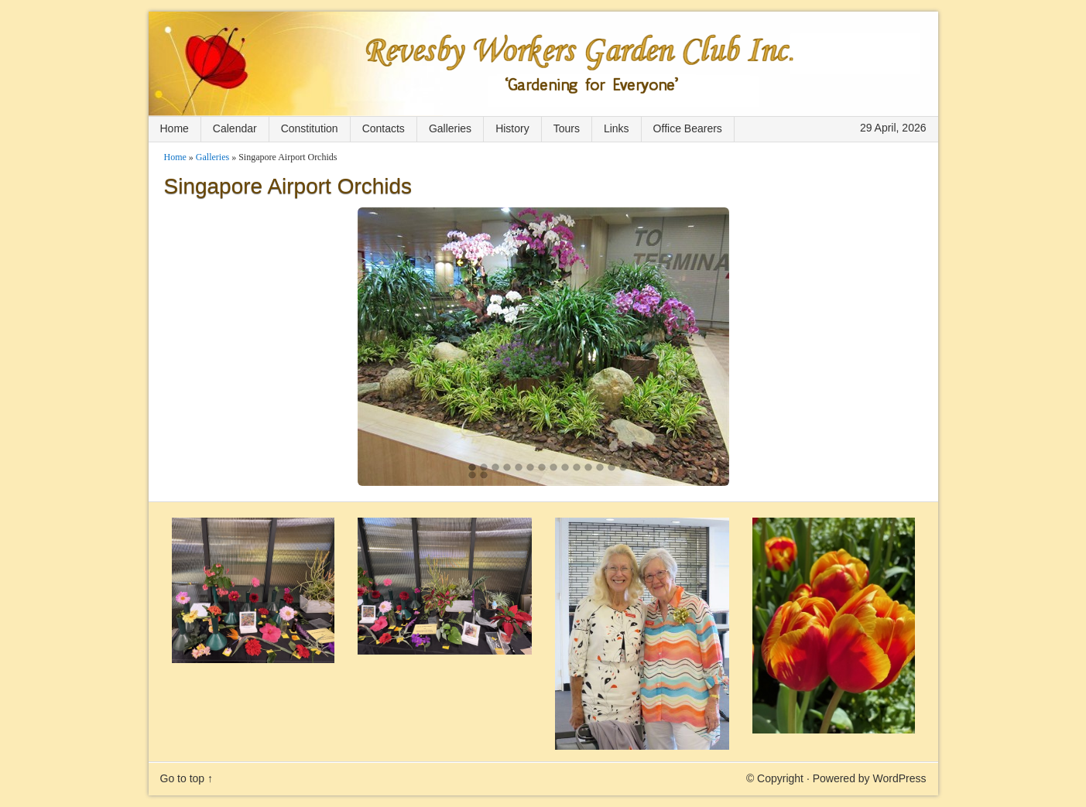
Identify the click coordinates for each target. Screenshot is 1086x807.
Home (174, 128)
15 (472, 475)
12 (600, 467)
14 (623, 467)
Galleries (450, 128)
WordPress (900, 778)
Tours (566, 128)
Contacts (383, 128)
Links (616, 128)
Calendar (235, 128)
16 (484, 475)
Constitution (309, 128)
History (512, 128)
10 (577, 467)
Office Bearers (687, 128)
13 (611, 467)
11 (588, 467)
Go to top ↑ (186, 778)
